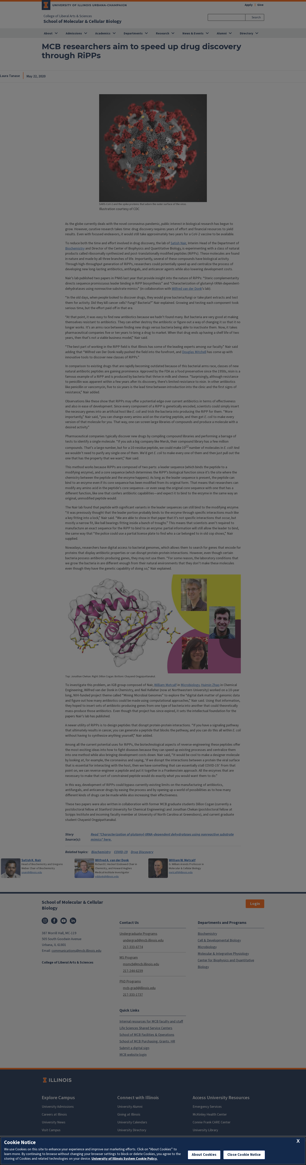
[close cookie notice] (298, 1141)
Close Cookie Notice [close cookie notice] (244, 1154)
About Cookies (204, 1154)
